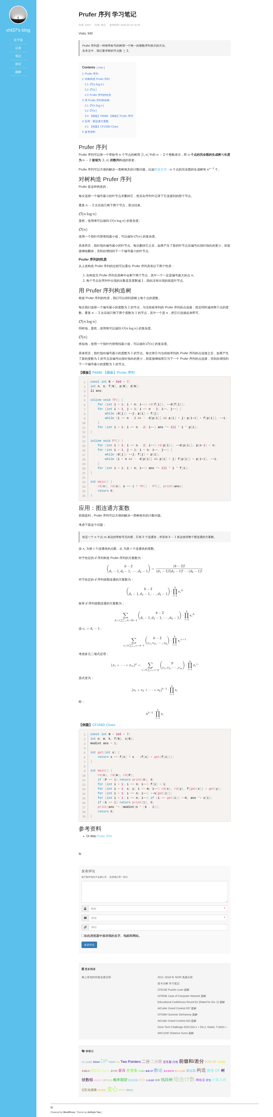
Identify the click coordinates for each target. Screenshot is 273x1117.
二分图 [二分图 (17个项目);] (156, 1061)
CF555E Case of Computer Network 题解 (182, 995)
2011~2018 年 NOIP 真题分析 (175, 977)
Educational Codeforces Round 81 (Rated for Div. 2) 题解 (191, 1002)
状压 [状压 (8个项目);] (142, 1080)
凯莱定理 (161, 169)
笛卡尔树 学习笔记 (169, 983)
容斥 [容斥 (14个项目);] (122, 1070)
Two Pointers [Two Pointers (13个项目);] (131, 1062)
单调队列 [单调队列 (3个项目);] (86, 1071)
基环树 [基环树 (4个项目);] (114, 1071)
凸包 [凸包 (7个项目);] (175, 1061)
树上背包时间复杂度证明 (96, 977)
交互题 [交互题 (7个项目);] (167, 1061)
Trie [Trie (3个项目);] (118, 1062)
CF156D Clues (103, 725)
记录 (18, 48)
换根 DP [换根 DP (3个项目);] (149, 1071)
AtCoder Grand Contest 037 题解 (177, 1008)
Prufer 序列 (104, 836)
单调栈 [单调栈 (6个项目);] (221, 1061)
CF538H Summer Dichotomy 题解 (178, 1014)
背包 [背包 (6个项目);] (208, 1080)
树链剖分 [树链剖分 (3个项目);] (98, 1080)
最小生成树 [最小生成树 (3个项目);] (180, 1071)
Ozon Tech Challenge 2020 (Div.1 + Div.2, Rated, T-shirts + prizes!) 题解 (200, 1027)
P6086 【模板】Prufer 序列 (113, 372)
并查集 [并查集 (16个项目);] (132, 1070)
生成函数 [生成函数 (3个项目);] (150, 1080)
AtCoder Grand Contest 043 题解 (177, 1020)
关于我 (18, 40)
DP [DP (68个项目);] (104, 1061)
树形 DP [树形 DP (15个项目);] (213, 1070)
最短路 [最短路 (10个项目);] (191, 1070)
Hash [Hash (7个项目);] (112, 1061)
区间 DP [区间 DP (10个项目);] (211, 1062)
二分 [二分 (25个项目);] (146, 1061)
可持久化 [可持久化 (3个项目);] (105, 1071)
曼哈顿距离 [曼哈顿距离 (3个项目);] (169, 1071)
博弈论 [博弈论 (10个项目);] (95, 1070)
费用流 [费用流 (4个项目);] (122, 1090)
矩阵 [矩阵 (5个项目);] (157, 1080)
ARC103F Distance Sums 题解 (176, 1033)
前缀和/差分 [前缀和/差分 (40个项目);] (191, 1061)
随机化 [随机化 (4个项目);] (129, 1090)
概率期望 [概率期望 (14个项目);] (120, 1080)
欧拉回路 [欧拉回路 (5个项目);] (133, 1080)
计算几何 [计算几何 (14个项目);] (219, 1080)
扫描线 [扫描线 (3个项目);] (142, 1071)
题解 (18, 71)
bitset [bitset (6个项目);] (96, 1061)
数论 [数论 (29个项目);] (158, 1070)
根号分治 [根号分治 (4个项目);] (107, 1080)
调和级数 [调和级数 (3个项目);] (102, 1090)
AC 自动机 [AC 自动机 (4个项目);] (87, 1062)
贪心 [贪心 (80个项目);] (112, 1089)
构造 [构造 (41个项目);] (201, 1070)
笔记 (18, 56)
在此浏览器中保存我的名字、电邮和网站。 (113, 935)
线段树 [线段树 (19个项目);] (167, 1079)
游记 (18, 64)
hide (100, 67)
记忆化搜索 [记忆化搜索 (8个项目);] (89, 1089)
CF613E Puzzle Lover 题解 (173, 989)
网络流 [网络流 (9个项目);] (200, 1080)
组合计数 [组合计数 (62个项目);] (184, 1079)
